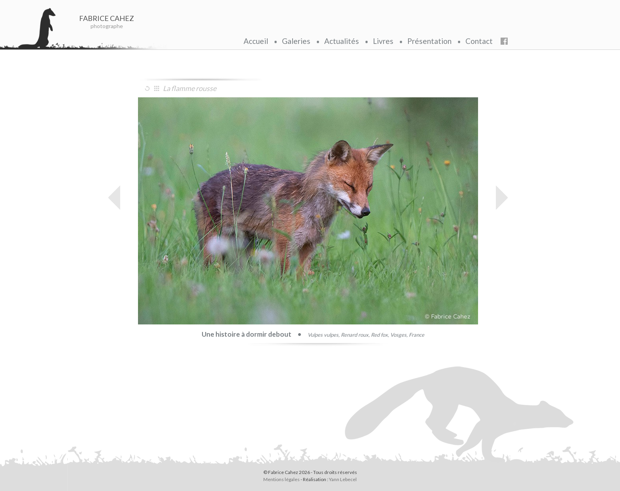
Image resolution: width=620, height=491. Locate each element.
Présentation (429, 40)
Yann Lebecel (343, 479)
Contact (479, 40)
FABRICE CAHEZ (106, 18)
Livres (383, 40)
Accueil (256, 40)
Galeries (296, 40)
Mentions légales (281, 479)
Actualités (341, 40)
